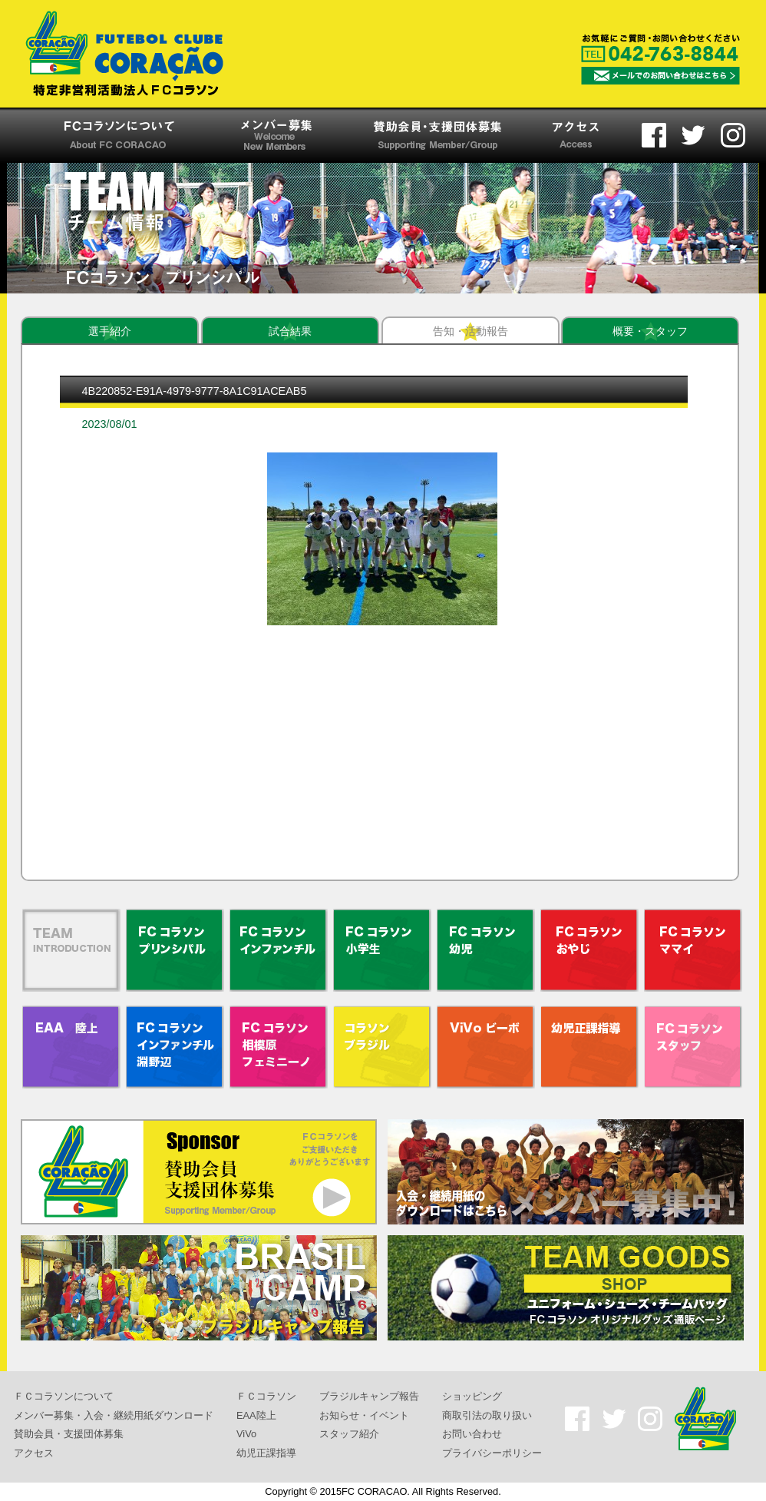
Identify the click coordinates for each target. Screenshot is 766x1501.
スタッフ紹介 (349, 1434)
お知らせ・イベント (364, 1414)
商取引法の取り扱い (487, 1414)
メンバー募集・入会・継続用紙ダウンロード (113, 1414)
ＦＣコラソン (266, 1396)
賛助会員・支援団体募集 (69, 1434)
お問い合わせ (472, 1434)
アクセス (34, 1453)
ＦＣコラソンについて (64, 1396)
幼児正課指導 (266, 1453)
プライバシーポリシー (492, 1453)
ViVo (246, 1434)
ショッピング (472, 1396)
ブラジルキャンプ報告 (369, 1396)
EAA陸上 (256, 1414)
